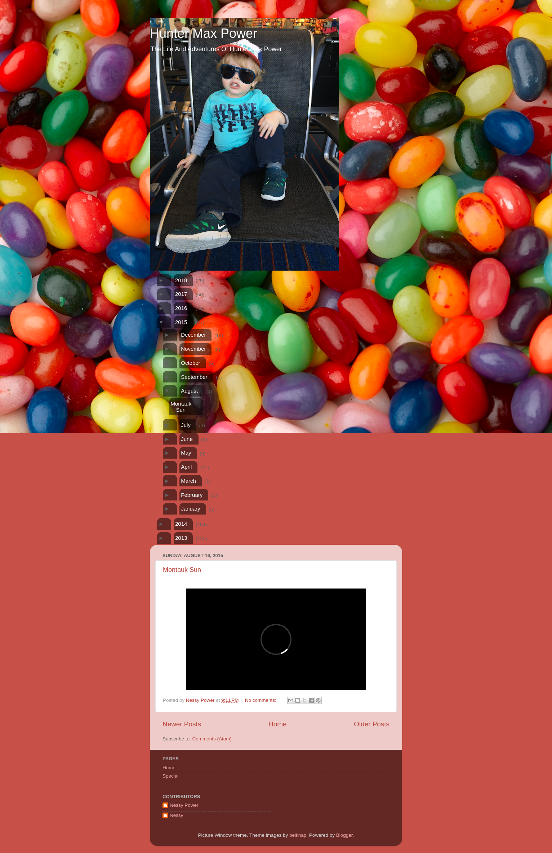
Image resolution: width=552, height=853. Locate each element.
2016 (181, 308)
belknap (297, 835)
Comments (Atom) (212, 739)
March (188, 481)
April (186, 467)
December (193, 335)
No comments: (261, 700)
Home (277, 724)
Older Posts (371, 724)
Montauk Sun (180, 407)
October (190, 363)
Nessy (176, 815)
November (193, 349)
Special (170, 776)
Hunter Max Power (203, 33)
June (187, 439)
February (191, 495)
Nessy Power (184, 805)
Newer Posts (182, 724)
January (190, 509)
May (186, 453)
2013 (181, 538)
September (194, 377)
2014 (181, 524)
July (186, 425)
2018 (181, 280)
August (189, 391)
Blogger (344, 835)
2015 (181, 322)
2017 (181, 294)
